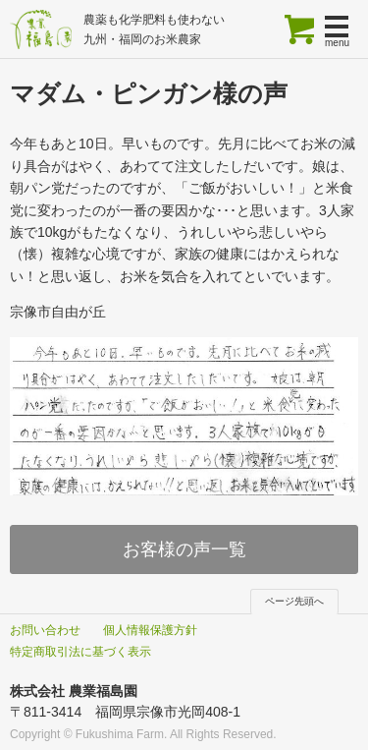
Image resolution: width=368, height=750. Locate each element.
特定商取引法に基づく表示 (80, 652)
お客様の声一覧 (184, 549)
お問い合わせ (45, 630)
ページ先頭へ (294, 601)
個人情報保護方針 (150, 630)
